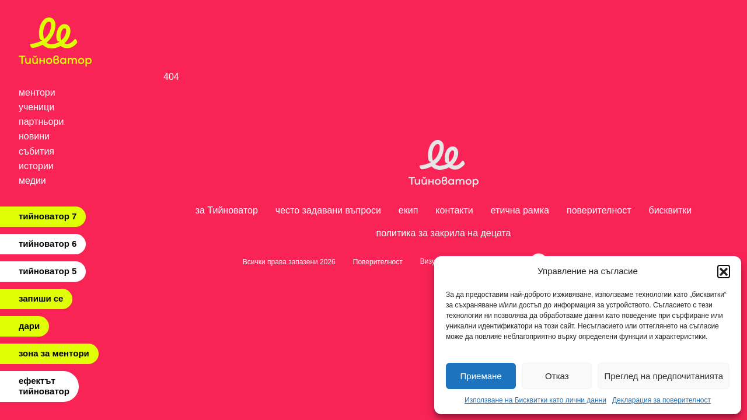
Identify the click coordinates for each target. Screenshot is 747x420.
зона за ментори (54, 353)
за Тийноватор (227, 210)
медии (32, 181)
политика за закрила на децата (443, 233)
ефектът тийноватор (44, 386)
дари (29, 326)
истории (36, 166)
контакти (454, 210)
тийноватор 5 (47, 271)
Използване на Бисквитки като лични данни (535, 400)
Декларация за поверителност (661, 400)
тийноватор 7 (47, 216)
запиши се (41, 298)
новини (34, 136)
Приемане (481, 376)
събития (36, 151)
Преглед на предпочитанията (663, 376)
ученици (36, 107)
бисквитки (670, 210)
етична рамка (520, 210)
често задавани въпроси (328, 210)
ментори (37, 92)
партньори (41, 122)
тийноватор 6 (47, 244)
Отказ (556, 376)
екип (408, 210)
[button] (723, 271)
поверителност (599, 210)
